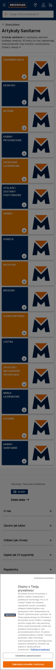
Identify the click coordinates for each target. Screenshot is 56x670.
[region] (28, 622)
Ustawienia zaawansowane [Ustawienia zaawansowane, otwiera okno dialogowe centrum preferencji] (28, 655)
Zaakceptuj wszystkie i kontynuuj (28, 664)
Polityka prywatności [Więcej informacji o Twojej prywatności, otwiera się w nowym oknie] (40, 649)
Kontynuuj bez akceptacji (44, 578)
